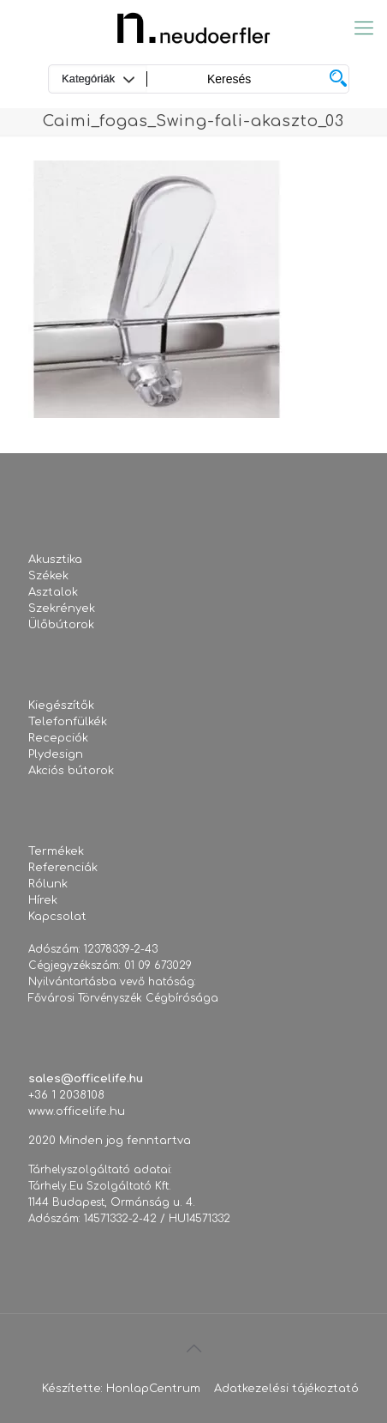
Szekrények (61, 609)
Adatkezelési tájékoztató (286, 1389)
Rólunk (48, 884)
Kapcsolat (57, 917)
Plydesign (55, 754)
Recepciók (58, 738)
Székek (48, 576)
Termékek (56, 851)
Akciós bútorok (71, 771)
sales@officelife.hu (85, 1079)
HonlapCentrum (153, 1389)
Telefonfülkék (67, 722)
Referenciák (63, 868)
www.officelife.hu (76, 1111)
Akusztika (55, 560)
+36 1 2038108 (66, 1095)
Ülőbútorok (61, 625)
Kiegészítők (61, 705)
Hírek (42, 900)
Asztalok (53, 592)
